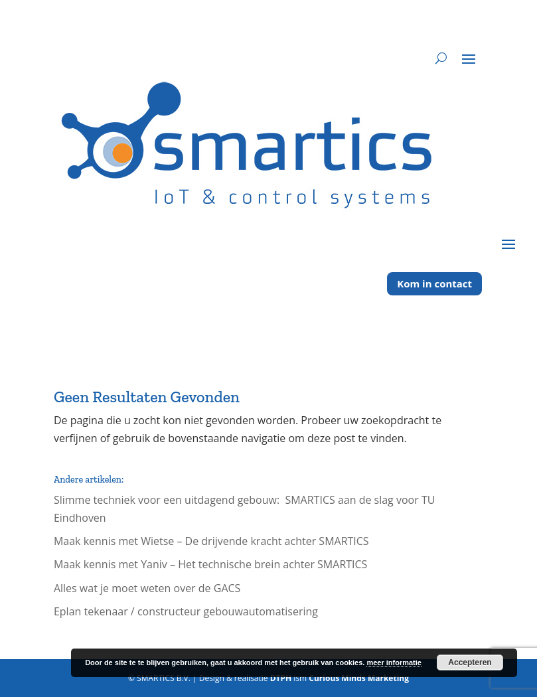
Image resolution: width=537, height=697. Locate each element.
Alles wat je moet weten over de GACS (150, 588)
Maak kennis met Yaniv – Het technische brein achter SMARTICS (210, 564)
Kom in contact (434, 283)
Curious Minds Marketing (359, 678)
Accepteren (469, 662)
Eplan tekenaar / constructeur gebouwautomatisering (186, 611)
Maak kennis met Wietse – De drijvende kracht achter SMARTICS (211, 541)
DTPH (281, 678)
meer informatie (394, 662)
